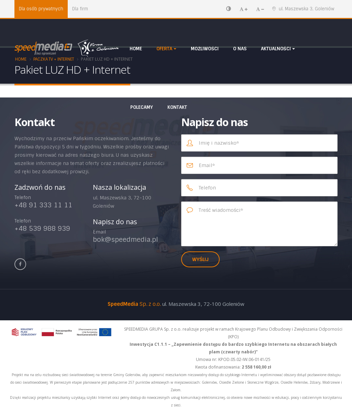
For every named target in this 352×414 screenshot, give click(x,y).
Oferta (164, 49)
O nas (239, 49)
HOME (136, 49)
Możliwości (205, 49)
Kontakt (177, 107)
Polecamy (141, 107)
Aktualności (276, 49)
